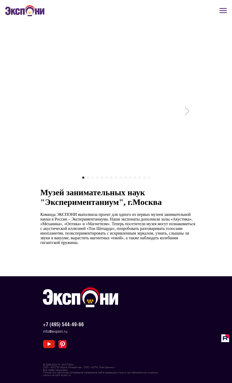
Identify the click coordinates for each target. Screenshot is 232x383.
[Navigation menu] (223, 10)
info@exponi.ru (55, 331)
